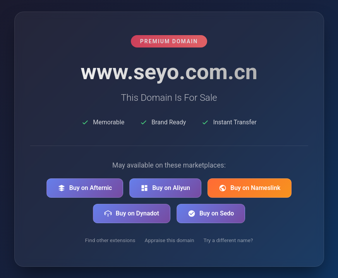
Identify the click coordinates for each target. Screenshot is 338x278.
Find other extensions (110, 240)
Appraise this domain (169, 240)
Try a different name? (228, 240)
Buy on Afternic (85, 188)
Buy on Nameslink (249, 188)
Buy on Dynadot (131, 213)
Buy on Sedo (211, 213)
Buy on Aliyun (165, 188)
